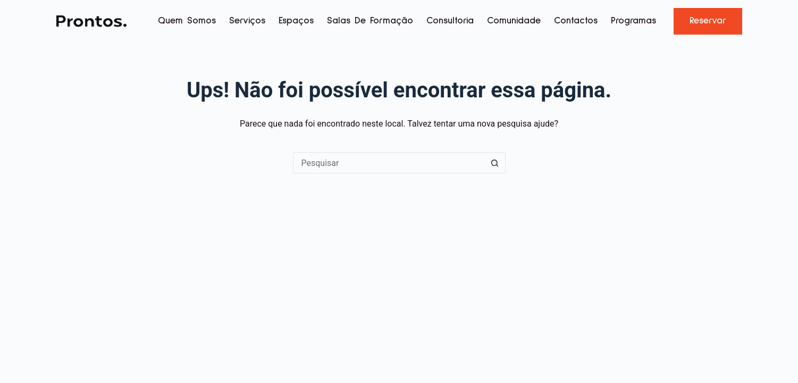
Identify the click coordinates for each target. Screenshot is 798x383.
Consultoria (450, 21)
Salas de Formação (370, 21)
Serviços (247, 21)
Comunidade (514, 21)
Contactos (576, 21)
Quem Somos (187, 21)
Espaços (296, 21)
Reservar (708, 21)
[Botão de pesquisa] (495, 162)
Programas (633, 21)
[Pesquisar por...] (388, 162)
